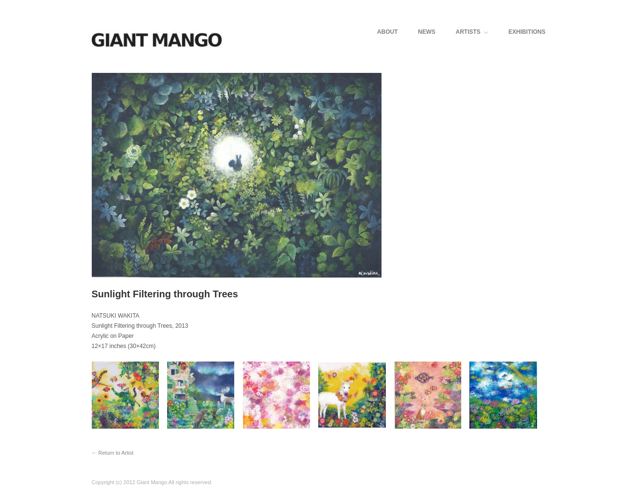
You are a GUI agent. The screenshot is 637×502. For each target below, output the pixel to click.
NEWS (426, 32)
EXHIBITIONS (527, 32)
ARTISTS (471, 32)
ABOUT (387, 32)
